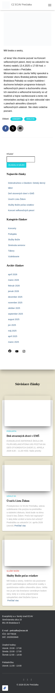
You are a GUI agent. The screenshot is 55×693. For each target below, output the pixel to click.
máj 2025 (12, 331)
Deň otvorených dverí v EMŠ (21, 193)
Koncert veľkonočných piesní (21, 210)
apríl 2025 (12, 336)
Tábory (11, 251)
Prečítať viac (20, 525)
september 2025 (15, 314)
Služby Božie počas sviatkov (21, 205)
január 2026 (13, 291)
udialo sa (30, 119)
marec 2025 (13, 342)
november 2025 (15, 302)
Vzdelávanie (13, 256)
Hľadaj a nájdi (16, 165)
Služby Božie (14, 239)
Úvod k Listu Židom (17, 199)
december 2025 (15, 297)
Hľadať (10, 154)
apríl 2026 (12, 274)
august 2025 (13, 319)
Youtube (27, 679)
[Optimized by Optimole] (5, 688)
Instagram (31, 679)
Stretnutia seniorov (16, 245)
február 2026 (14, 285)
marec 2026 (13, 280)
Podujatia (12, 234)
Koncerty (16, 119)
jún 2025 (12, 325)
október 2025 (14, 308)
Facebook (24, 679)
